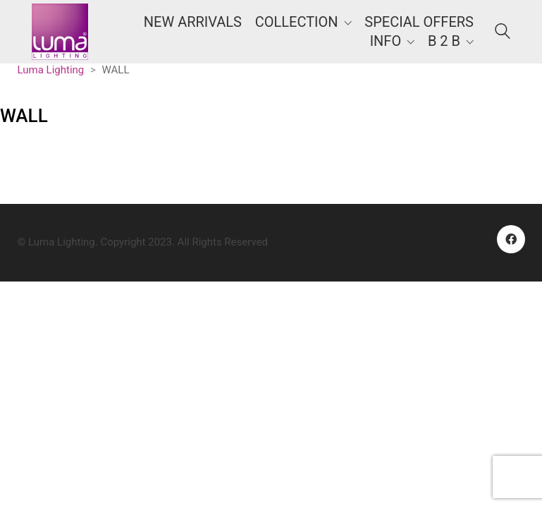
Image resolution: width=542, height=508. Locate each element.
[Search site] (502, 33)
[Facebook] (511, 239)
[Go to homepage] (60, 32)
